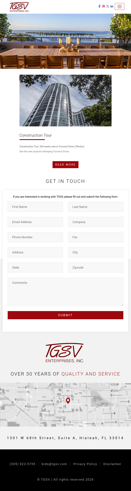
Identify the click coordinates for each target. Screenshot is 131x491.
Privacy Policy (85, 464)
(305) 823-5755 (22, 464)
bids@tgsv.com (54, 464)
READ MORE (65, 164)
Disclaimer (112, 464)
